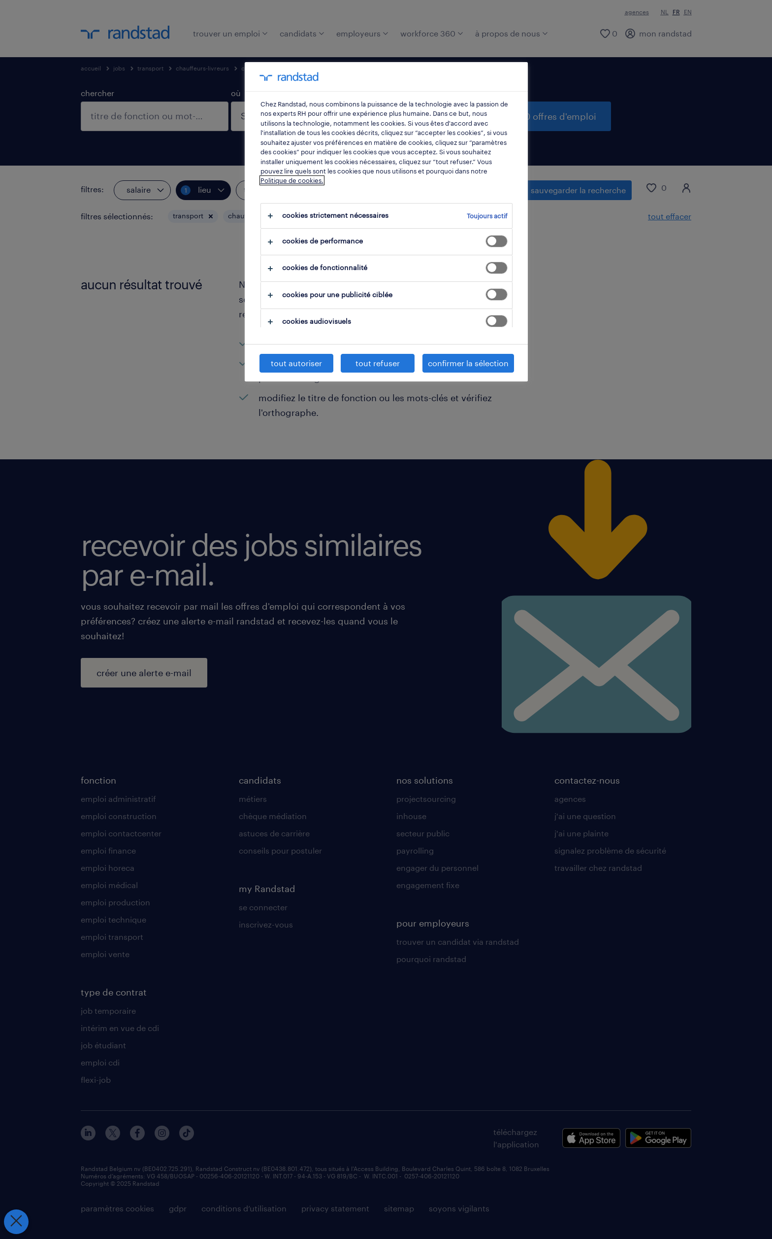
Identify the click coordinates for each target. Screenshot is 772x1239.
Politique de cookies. (291, 180)
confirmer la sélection (468, 363)
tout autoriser (296, 363)
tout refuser (377, 363)
